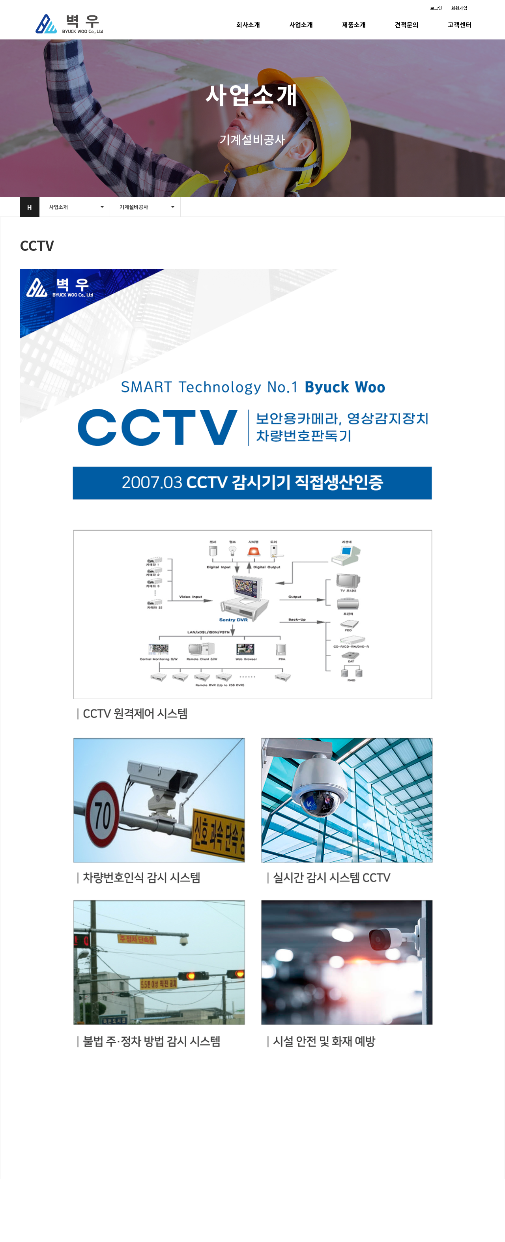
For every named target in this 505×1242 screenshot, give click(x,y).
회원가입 (459, 8)
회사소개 (248, 24)
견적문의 (407, 24)
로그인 (436, 8)
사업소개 (301, 24)
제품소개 (354, 24)
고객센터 (459, 24)
